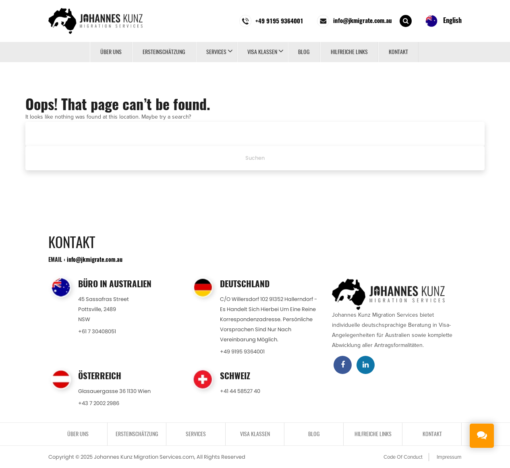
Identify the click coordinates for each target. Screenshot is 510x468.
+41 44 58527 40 (240, 391)
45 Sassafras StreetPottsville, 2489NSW (103, 309)
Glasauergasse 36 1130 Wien (114, 391)
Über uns (111, 52)
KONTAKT (398, 52)
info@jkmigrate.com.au (94, 259)
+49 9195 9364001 (242, 351)
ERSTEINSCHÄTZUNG (164, 52)
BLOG (304, 52)
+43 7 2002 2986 (98, 403)
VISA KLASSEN (262, 52)
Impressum (449, 457)
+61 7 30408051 (97, 331)
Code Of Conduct (403, 457)
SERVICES (216, 52)
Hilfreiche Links (349, 52)
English (443, 21)
